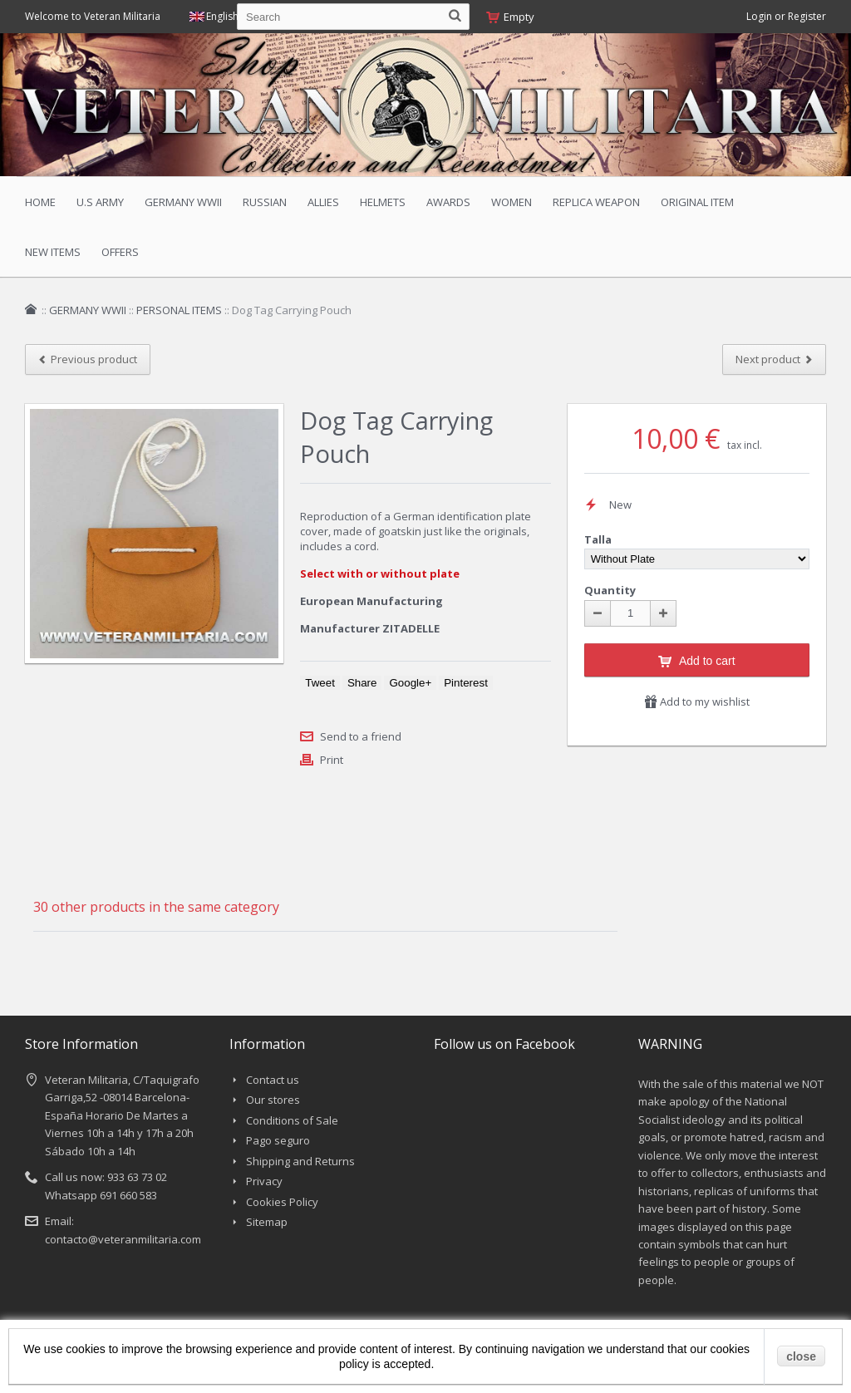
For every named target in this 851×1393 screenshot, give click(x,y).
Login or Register (786, 16)
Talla (599, 539)
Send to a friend (360, 736)
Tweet (320, 683)
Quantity (610, 590)
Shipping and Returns (300, 1161)
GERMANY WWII (87, 310)
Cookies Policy (282, 1201)
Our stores (273, 1099)
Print (331, 759)
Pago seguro (278, 1140)
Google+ (410, 683)
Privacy (264, 1181)
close (801, 1356)
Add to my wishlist (697, 701)
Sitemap (267, 1221)
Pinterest (466, 683)
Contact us (272, 1079)
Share (362, 683)
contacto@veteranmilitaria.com (123, 1239)
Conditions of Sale (292, 1120)
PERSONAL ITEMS (179, 310)
